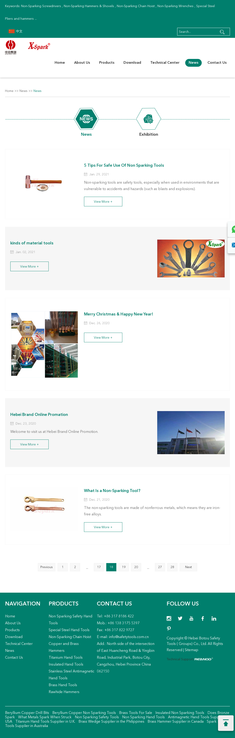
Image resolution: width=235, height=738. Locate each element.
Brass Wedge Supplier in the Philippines (111, 722)
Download (132, 63)
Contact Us (217, 63)
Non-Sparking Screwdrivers (41, 6)
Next (188, 567)
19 (124, 567)
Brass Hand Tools (63, 685)
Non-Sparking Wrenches (175, 6)
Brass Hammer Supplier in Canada (175, 722)
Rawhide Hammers (64, 692)
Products (106, 63)
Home (60, 63)
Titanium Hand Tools (66, 658)
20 (136, 567)
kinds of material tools (32, 243)
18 (111, 567)
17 (99, 567)
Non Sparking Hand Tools (143, 717)
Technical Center (164, 63)
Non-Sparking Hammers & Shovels (89, 6)
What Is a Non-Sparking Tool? (113, 491)
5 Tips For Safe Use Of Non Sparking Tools (125, 165)
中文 (15, 31)
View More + (103, 201)
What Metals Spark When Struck (44, 717)
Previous (46, 567)
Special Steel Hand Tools (69, 630)
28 (172, 567)
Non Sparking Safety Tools (96, 717)
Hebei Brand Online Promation (39, 414)
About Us (82, 63)
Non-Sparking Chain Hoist (136, 6)
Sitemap (191, 650)
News (193, 63)
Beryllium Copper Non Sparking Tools (83, 713)
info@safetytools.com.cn (129, 637)
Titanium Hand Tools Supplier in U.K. (44, 722)
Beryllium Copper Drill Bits (27, 713)
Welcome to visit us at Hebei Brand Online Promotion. (54, 432)
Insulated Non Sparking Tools (179, 713)
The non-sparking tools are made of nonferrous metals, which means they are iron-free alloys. (152, 511)
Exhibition (148, 135)
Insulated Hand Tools (66, 664)
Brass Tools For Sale (135, 713)
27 (160, 567)
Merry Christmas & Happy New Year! (119, 314)
